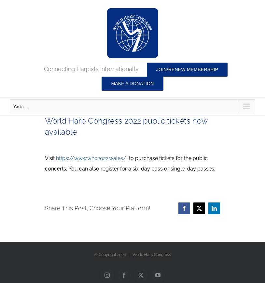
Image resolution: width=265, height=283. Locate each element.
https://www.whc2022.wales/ (91, 158)
